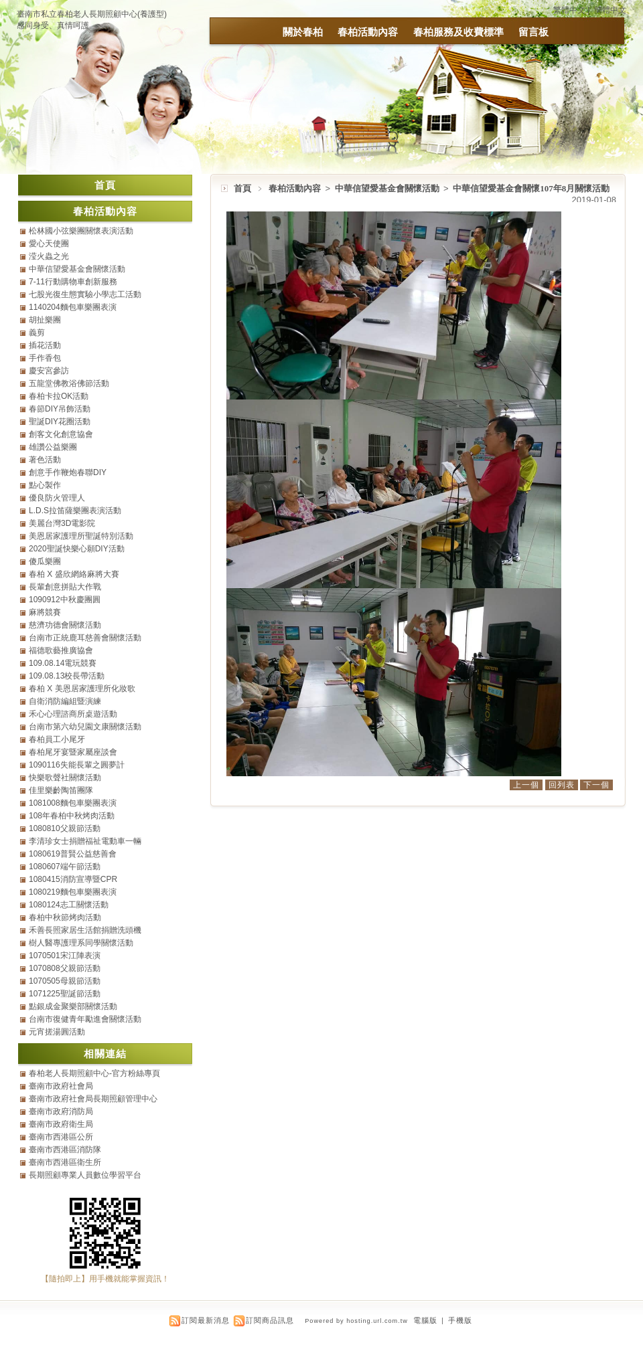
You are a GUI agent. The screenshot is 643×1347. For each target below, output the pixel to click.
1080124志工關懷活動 (69, 904)
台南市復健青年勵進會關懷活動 (85, 1019)
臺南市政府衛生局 (61, 1124)
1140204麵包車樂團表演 (73, 307)
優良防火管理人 (57, 498)
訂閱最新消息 (206, 1320)
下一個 (596, 785)
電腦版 (425, 1320)
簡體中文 (610, 10)
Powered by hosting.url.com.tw (356, 1321)
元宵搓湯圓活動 (57, 1032)
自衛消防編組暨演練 (65, 701)
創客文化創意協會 (61, 434)
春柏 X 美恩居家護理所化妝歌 (82, 688)
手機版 (460, 1320)
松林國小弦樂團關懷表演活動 (81, 231)
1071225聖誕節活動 (64, 993)
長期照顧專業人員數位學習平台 (85, 1175)
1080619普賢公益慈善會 (73, 854)
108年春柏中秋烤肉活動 (72, 815)
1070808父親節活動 (64, 968)
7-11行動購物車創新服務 (73, 281)
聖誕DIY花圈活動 (59, 421)
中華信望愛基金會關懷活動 (388, 188)
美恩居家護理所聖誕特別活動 (81, 536)
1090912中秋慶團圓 (64, 599)
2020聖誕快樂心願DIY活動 (77, 548)
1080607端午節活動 (64, 866)
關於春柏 (303, 31)
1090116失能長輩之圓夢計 (77, 765)
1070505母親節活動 (64, 981)
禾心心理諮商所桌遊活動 (73, 714)
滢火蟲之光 (49, 256)
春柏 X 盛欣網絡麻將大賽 (74, 574)
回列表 (562, 785)
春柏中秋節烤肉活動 (65, 917)
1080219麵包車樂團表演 (73, 892)
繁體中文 (569, 10)
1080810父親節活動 (64, 828)
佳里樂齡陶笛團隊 (61, 790)
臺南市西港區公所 (61, 1137)
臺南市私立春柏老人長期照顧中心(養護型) (92, 14)
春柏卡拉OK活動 (58, 396)
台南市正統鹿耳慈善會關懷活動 (85, 637)
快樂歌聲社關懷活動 (65, 777)
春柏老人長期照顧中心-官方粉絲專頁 (94, 1073)
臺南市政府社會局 (61, 1086)
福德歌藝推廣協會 (61, 650)
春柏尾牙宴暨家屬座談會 (73, 752)
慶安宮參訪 (49, 370)
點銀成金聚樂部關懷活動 (73, 1006)
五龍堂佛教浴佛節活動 (69, 383)
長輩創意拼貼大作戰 (65, 587)
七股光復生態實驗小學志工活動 (85, 294)
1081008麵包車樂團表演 (73, 803)
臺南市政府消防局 (61, 1111)
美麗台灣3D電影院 (62, 523)
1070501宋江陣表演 (64, 955)
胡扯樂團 (45, 320)
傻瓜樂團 (45, 561)
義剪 (37, 332)
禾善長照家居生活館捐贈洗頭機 (85, 930)
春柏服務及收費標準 (458, 31)
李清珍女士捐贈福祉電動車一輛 (85, 841)
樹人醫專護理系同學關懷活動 (81, 943)
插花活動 (45, 345)
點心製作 (45, 485)
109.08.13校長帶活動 (66, 676)
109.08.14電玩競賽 (62, 663)
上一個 (526, 785)
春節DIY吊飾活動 (59, 409)
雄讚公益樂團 (53, 447)
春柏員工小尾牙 (57, 739)
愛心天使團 (49, 243)
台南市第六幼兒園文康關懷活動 (85, 726)
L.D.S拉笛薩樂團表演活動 (75, 510)
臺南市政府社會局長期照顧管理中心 (93, 1098)
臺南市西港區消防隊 (65, 1149)
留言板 (533, 31)
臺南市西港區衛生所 (65, 1162)
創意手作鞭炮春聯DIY (67, 472)
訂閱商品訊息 (270, 1320)
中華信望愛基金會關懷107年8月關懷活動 (531, 188)
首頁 (242, 188)
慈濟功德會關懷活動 (65, 625)
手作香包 (45, 358)
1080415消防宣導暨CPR (73, 879)
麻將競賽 (45, 612)
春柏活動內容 (368, 31)
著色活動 (45, 459)
